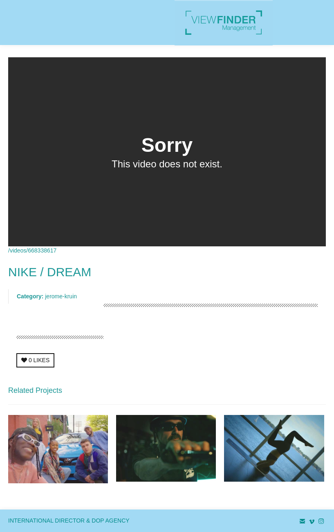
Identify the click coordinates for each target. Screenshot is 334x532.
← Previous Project (254, 393)
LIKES (35, 360)
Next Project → (306, 393)
